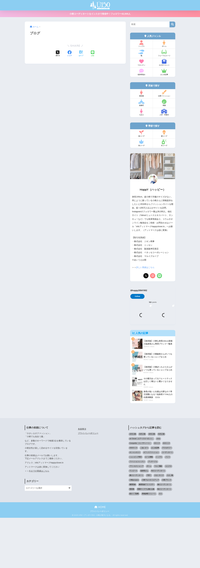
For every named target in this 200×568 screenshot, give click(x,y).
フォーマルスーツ (164, 53)
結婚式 (141, 102)
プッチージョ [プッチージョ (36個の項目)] (152, 512)
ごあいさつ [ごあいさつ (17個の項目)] (144, 498)
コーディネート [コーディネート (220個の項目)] (167, 503)
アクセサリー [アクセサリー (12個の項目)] (166, 498)
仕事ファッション (164, 93)
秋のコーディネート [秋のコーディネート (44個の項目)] (164, 539)
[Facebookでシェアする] (69, 53)
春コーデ (141, 133)
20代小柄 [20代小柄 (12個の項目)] (132, 484)
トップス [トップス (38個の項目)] (159, 507)
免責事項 (82, 479)
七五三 (141, 112)
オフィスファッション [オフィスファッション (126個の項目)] (151, 503)
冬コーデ (164, 143)
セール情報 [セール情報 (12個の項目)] (149, 507)
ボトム (164, 43)
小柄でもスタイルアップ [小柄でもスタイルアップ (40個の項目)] (150, 530)
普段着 (141, 93)
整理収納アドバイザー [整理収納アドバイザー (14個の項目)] (146, 535)
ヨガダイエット (164, 62)
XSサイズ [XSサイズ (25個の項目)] (166, 493)
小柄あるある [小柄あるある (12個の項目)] (134, 530)
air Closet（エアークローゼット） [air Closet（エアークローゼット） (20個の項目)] (141, 489)
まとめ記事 (164, 72)
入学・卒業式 (164, 112)
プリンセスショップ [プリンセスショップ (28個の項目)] (136, 516)
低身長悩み (141, 72)
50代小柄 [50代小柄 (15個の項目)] (161, 484)
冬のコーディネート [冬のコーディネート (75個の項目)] (158, 521)
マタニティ (141, 62)
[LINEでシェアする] (92, 53)
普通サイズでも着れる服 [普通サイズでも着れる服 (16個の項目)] (145, 539)
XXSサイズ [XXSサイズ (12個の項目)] (133, 498)
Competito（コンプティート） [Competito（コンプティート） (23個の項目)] (140, 493)
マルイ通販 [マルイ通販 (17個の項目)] (158, 516)
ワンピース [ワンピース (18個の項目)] (133, 521)
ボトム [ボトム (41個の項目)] (149, 516)
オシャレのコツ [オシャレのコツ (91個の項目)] (134, 503)
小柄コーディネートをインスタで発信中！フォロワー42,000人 (100, 14)
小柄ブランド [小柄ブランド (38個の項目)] (166, 530)
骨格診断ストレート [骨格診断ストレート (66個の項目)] (149, 544)
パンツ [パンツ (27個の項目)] (167, 507)
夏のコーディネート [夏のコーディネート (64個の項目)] (136, 525)
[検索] (172, 24)
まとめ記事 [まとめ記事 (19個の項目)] (155, 498)
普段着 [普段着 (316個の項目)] (131, 539)
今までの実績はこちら (39, 521)
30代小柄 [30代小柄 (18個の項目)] (142, 484)
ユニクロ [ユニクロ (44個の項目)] (168, 516)
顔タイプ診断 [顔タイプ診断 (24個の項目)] (134, 544)
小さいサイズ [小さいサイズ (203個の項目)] (159, 525)
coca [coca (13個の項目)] (158, 489)
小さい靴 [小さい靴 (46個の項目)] (170, 525)
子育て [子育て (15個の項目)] (149, 525)
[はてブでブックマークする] (81, 53)
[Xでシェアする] (58, 53)
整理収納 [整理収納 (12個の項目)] (132, 535)
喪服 (164, 102)
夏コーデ (164, 133)
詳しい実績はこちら (145, 267)
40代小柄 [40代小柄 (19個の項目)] (152, 484)
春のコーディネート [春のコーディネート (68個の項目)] (164, 535)
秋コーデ (141, 143)
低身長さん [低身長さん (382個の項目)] (144, 521)
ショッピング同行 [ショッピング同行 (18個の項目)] (135, 507)
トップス (141, 43)
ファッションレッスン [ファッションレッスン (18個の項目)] (137, 512)
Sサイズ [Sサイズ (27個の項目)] (157, 493)
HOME (100, 557)
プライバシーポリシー (88, 483)
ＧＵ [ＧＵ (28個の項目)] (160, 544)
